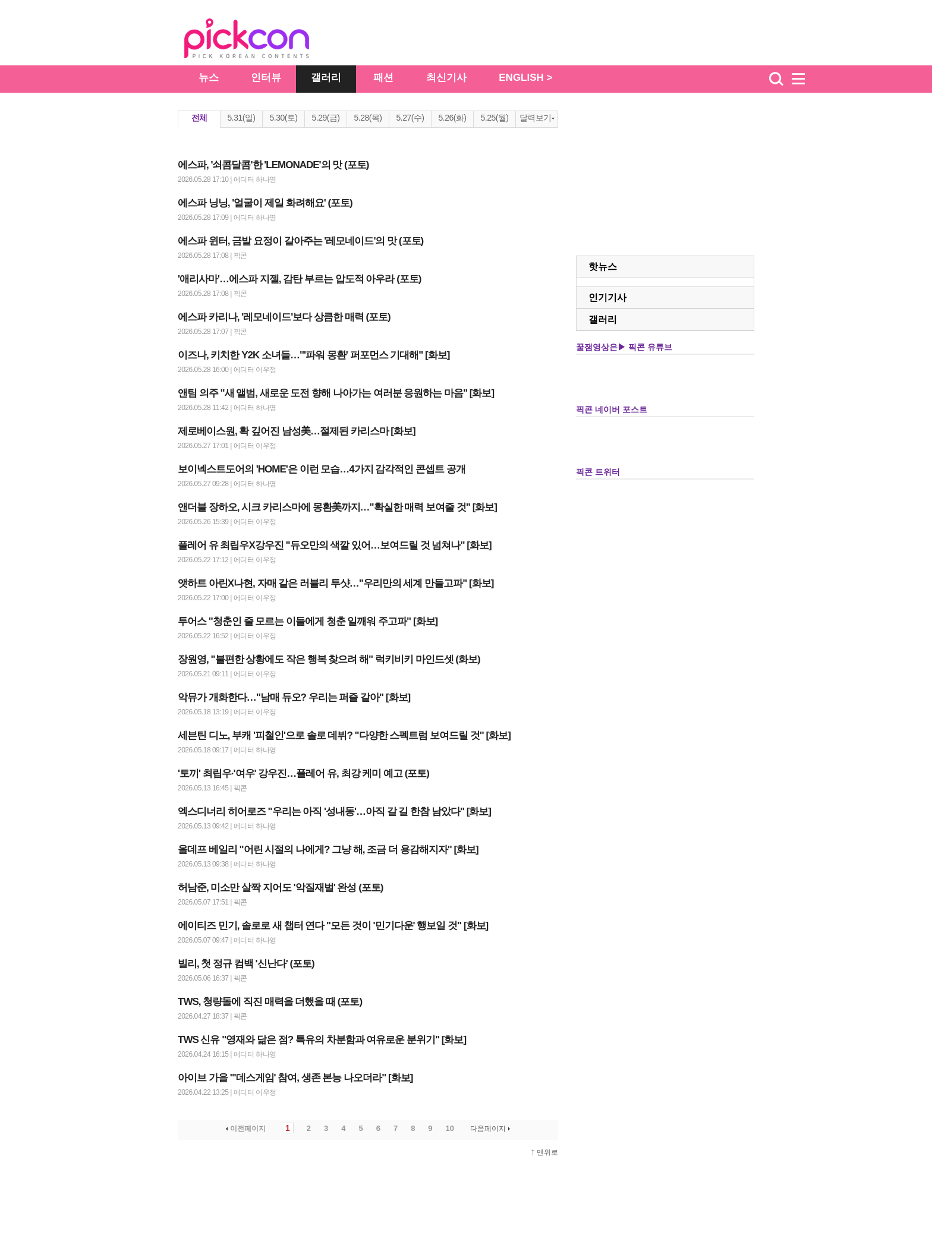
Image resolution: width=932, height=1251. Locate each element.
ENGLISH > (525, 77)
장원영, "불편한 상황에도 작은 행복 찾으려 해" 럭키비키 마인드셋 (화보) (329, 659)
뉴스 (209, 77)
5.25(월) (494, 117)
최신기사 (446, 77)
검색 (776, 79)
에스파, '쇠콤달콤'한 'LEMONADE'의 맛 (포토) (273, 165)
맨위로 (547, 1152)
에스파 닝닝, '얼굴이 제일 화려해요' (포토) (265, 203)
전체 (199, 117)
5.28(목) (368, 117)
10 (450, 1128)
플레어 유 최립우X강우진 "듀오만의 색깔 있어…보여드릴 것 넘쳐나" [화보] (335, 545)
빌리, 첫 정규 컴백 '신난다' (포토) (246, 963)
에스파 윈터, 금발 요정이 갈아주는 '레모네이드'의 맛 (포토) (300, 241)
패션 (383, 77)
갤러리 (326, 77)
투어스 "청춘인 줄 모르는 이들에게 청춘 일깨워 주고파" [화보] (307, 621)
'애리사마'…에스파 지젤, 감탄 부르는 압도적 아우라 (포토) (299, 279)
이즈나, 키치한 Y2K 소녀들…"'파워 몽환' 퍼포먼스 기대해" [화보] (313, 355)
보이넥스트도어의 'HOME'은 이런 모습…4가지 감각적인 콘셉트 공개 (321, 469)
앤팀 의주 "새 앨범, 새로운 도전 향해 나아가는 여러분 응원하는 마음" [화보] (336, 393)
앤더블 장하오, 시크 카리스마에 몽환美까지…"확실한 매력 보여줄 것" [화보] (337, 507)
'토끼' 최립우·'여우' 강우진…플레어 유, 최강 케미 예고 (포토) (303, 773)
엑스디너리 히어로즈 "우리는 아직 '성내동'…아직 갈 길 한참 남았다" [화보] (334, 811)
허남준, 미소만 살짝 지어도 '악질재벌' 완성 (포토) (280, 887)
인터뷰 (266, 77)
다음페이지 (491, 1128)
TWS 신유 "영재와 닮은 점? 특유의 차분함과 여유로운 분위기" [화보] (322, 1039)
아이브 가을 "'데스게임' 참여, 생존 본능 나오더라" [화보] (295, 1077)
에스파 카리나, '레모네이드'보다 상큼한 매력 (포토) (284, 317)
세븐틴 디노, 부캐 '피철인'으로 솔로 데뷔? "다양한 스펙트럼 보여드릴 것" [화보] (344, 735)
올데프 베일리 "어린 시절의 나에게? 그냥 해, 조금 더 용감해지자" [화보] (328, 849)
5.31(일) (241, 117)
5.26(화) (452, 117)
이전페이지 (244, 1128)
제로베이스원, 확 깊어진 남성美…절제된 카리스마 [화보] (296, 431)
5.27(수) (410, 117)
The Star (264, 40)
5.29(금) (325, 117)
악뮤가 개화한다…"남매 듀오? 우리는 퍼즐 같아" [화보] (294, 697)
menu (803, 79)
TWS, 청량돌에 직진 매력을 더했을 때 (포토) (270, 1001)
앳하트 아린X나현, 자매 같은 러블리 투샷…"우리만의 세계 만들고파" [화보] (335, 583)
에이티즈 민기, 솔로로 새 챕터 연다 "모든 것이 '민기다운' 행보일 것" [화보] (333, 925)
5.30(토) (283, 117)
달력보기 (537, 117)
